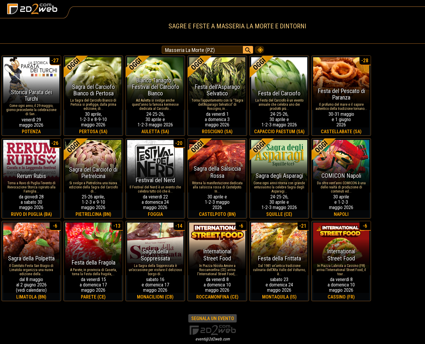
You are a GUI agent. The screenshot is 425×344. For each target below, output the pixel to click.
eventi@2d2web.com (212, 339)
